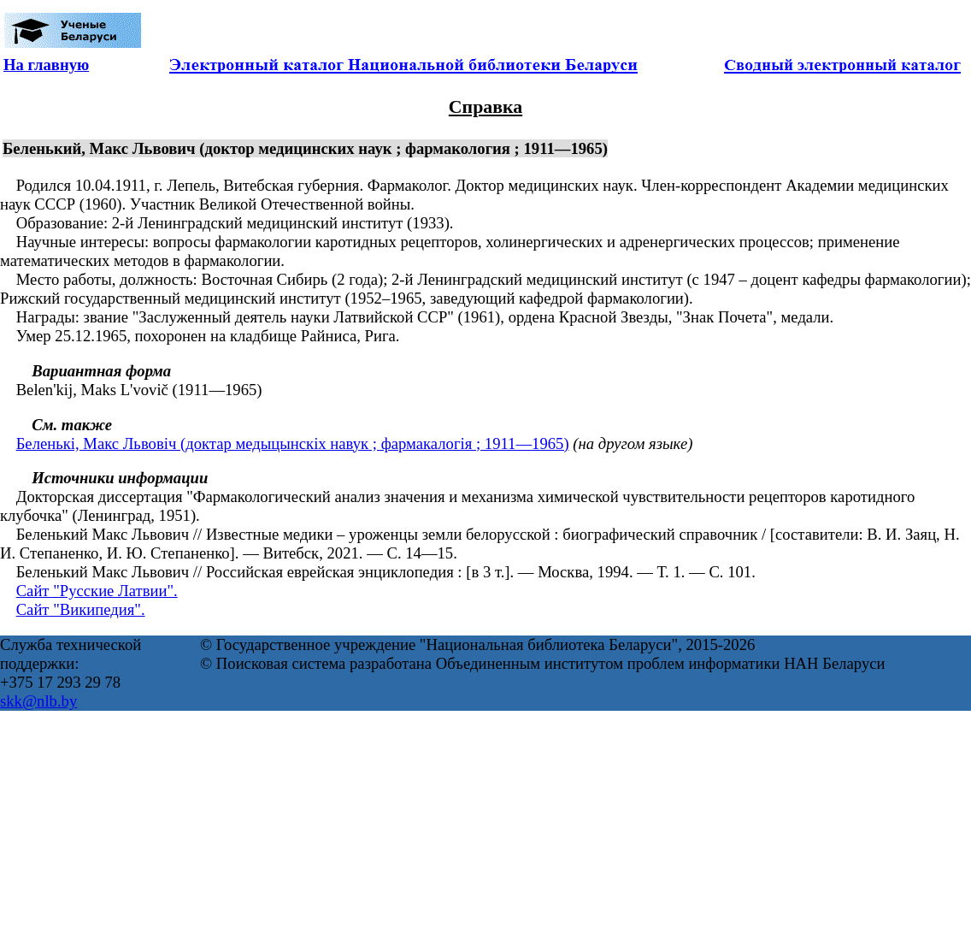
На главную (46, 65)
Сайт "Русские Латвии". (97, 591)
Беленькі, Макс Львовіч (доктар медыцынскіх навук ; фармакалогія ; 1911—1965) (292, 443)
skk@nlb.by (38, 701)
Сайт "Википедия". (80, 609)
